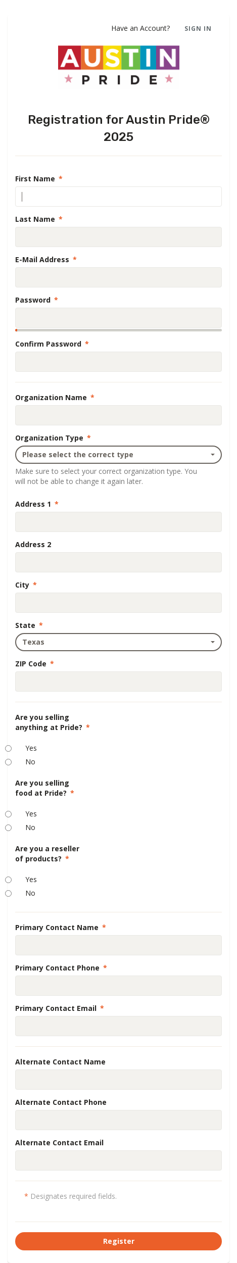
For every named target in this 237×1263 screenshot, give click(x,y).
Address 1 (37, 504)
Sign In (198, 28)
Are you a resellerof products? (47, 853)
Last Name (39, 219)
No (30, 761)
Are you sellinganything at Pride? (52, 722)
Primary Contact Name (60, 927)
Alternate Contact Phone (61, 1102)
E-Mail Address (46, 259)
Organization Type (53, 438)
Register (118, 1241)
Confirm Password (52, 344)
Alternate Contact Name (60, 1061)
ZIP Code (34, 663)
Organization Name (54, 397)
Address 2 (33, 544)
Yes (31, 748)
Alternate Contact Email (59, 1142)
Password (36, 300)
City (26, 585)
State (29, 625)
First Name (39, 178)
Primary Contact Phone (61, 968)
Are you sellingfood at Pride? (44, 788)
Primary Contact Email (59, 1008)
